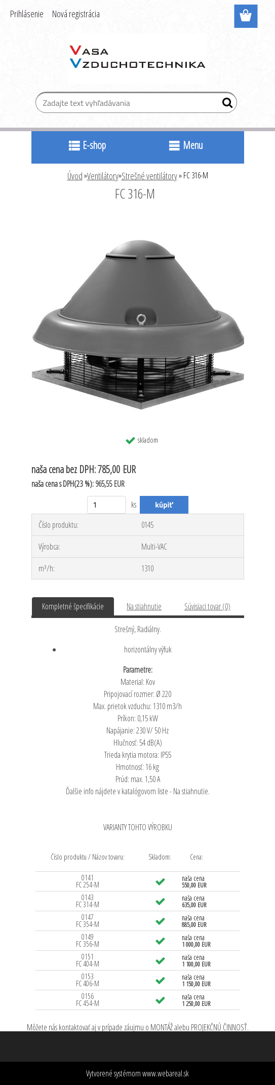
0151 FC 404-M (87, 960)
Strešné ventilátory (149, 176)
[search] (225, 105)
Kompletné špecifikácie (73, 606)
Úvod (75, 176)
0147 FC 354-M (87, 920)
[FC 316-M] (137, 221)
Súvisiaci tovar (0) (207, 606)
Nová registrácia (76, 14)
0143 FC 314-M (87, 901)
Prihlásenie (27, 14)
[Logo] (137, 58)
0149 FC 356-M (87, 940)
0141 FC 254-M (87, 881)
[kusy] (106, 505)
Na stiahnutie (144, 606)
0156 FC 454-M (87, 999)
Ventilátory (103, 176)
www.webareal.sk (165, 1073)
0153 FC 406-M (87, 980)
